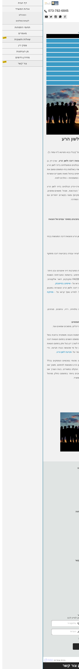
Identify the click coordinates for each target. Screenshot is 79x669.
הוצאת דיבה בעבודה (66, 45)
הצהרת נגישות (69, 498)
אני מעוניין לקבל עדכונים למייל (49, 639)
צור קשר (72, 496)
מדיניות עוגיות (70, 501)
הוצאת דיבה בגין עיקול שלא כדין (61, 73)
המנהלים (72, 476)
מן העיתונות (71, 491)
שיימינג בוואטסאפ (67, 55)
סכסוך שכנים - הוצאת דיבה (63, 83)
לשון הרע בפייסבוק (66, 50)
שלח (39, 646)
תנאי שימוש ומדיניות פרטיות (63, 504)
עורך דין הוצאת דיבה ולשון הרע (61, 41)
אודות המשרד (70, 473)
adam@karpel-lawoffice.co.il (64, 607)
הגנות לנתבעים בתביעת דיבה (62, 64)
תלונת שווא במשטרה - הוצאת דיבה (60, 69)
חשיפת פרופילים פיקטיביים (63, 59)
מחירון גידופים (69, 493)
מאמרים (72, 483)
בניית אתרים (16, 660)
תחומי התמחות (69, 481)
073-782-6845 (59, 210)
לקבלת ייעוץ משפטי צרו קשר (58, 208)
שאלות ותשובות (69, 486)
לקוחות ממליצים (68, 478)
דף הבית (72, 470)
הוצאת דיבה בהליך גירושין (64, 78)
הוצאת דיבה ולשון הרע (65, 36)
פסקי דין (72, 488)
